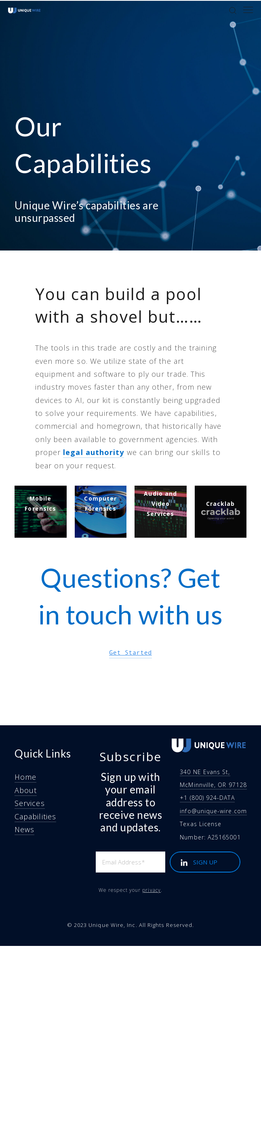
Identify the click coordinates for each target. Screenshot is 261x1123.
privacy (151, 890)
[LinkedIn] (184, 863)
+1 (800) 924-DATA (207, 798)
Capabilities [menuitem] (35, 816)
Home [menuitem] (25, 777)
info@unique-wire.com (213, 811)
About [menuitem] (26, 790)
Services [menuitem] (30, 803)
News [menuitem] (24, 829)
